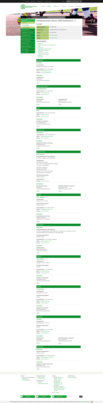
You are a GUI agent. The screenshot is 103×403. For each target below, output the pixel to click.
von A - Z (23, 22)
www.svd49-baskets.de (46, 72)
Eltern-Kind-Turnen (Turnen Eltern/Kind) (46, 45)
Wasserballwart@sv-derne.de (46, 357)
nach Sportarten (25, 27)
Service (42, 6)
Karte (38, 82)
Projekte (63, 6)
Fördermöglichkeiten (26, 40)
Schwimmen (40, 47)
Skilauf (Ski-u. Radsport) (43, 50)
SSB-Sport (70, 6)
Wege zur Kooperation (26, 46)
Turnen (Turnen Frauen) (43, 54)
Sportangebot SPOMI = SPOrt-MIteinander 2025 (59, 379)
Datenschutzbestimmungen (84, 401)
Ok (91, 401)
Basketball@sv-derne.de (45, 70)
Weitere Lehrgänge (72, 377)
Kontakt (27, 1)
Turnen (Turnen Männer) (43, 52)
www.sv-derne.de (53, 37)
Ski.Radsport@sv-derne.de (46, 209)
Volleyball (40, 55)
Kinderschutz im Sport (26, 38)
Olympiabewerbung (25, 35)
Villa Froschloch (25, 49)
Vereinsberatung (25, 43)
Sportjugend (77, 6)
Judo (39, 46)
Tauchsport (40, 51)
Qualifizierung (56, 6)
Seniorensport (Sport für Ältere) (45, 49)
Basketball (40, 43)
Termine (40, 382)
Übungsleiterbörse (25, 29)
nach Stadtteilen (43, 17)
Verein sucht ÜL (41, 377)
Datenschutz (40, 1)
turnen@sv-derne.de (44, 92)
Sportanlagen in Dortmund (27, 32)
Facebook (25, 396)
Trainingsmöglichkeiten (43, 383)
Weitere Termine (55, 392)
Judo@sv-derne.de (44, 114)
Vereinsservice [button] (48, 1)
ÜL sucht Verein (41, 378)
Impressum (33, 1)
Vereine (49, 6)
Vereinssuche (35, 17)
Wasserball (40, 56)
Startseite (23, 17)
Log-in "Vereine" (25, 51)
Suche (63, 1)
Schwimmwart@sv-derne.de (46, 136)
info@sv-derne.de (53, 35)
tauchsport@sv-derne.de (45, 241)
